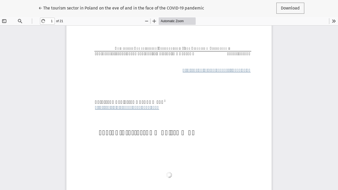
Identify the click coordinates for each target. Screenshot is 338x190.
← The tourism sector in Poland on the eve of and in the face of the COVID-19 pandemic (121, 8)
